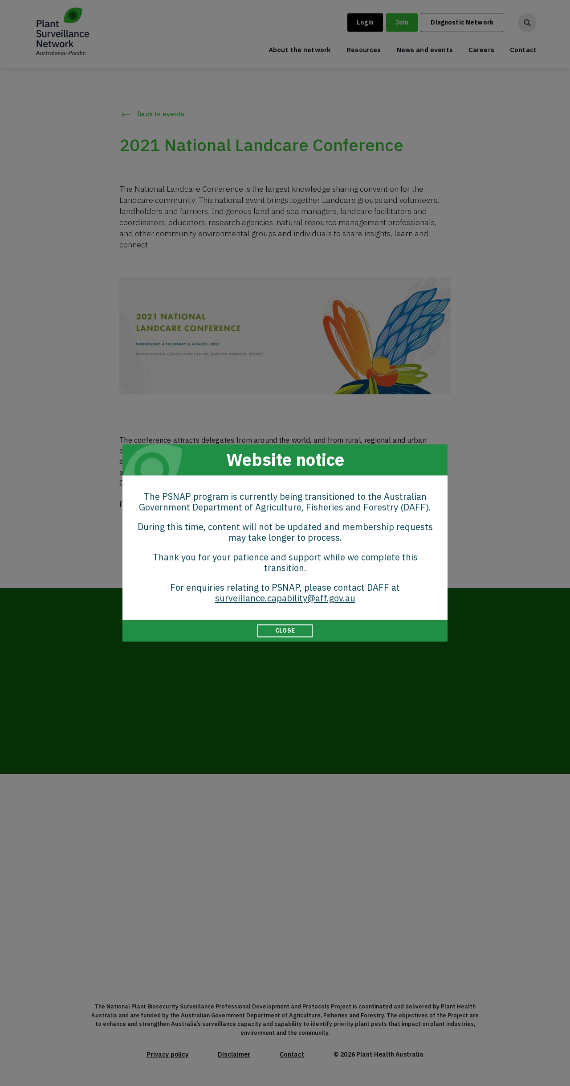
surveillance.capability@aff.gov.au (285, 598)
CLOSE (285, 630)
